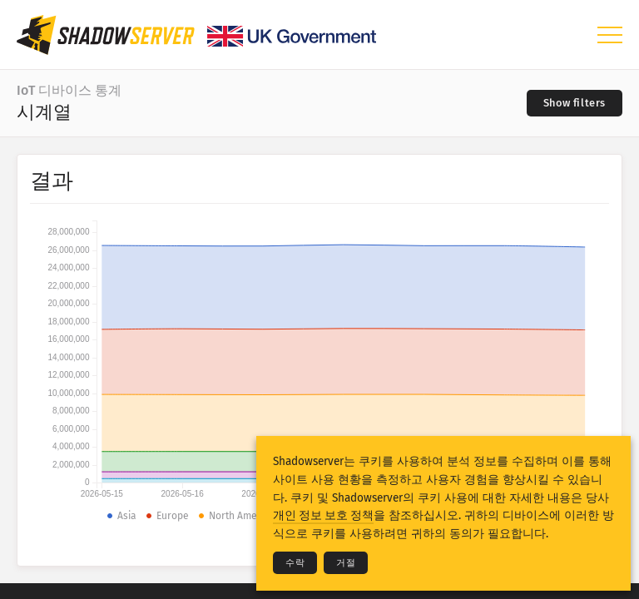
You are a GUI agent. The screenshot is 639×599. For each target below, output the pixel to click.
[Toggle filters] (574, 103)
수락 (295, 562)
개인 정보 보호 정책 (323, 515)
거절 (345, 562)
